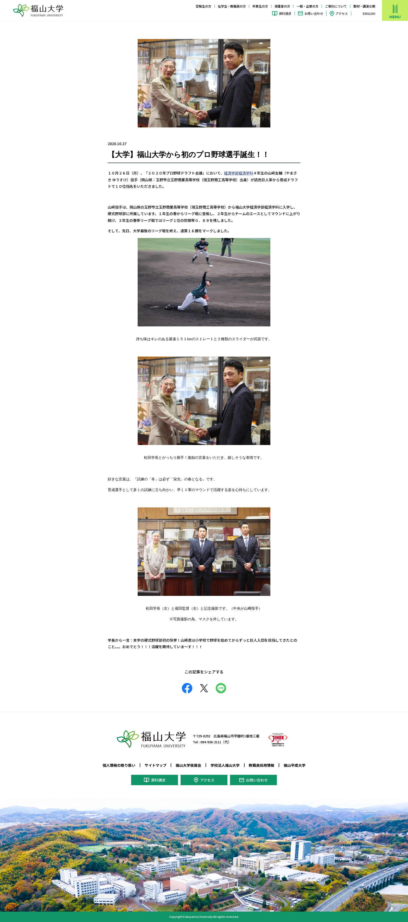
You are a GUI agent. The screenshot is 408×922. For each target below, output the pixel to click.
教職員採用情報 (261, 765)
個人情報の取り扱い (119, 765)
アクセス (342, 13)
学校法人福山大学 (225, 765)
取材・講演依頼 (364, 6)
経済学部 (231, 173)
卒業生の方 (260, 6)
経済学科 (246, 173)
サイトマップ (156, 765)
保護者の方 (282, 6)
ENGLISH (369, 13)
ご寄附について (336, 6)
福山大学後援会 (188, 765)
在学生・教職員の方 (232, 6)
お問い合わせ (313, 13)
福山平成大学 (294, 765)
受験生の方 (203, 6)
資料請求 (285, 13)
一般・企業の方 (307, 6)
